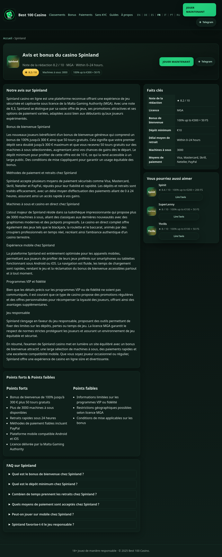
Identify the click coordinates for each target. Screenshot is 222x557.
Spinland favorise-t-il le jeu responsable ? (43, 524)
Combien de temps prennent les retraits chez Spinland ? (54, 494)
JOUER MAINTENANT (195, 9)
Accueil (7, 38)
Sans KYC (101, 15)
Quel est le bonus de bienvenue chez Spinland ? (48, 474)
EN (138, 15)
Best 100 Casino (32, 14)
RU (178, 15)
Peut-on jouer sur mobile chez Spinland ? (43, 514)
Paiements (85, 15)
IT (165, 15)
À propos (127, 15)
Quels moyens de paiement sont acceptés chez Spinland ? (55, 504)
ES (152, 15)
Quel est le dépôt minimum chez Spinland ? (44, 484)
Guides (114, 15)
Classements (57, 15)
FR (159, 15)
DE (145, 15)
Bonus (72, 15)
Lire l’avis (180, 197)
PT (171, 15)
